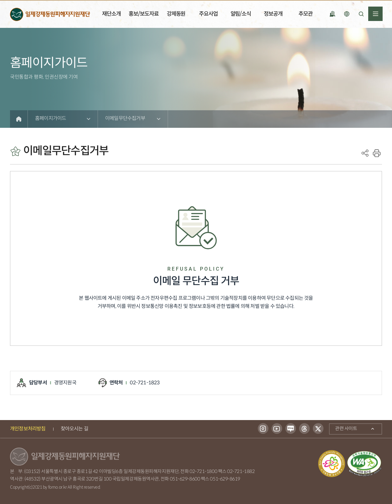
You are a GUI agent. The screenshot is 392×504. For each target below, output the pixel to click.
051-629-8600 (185, 479)
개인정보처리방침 (28, 429)
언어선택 (346, 14)
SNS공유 (365, 153)
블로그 (290, 428)
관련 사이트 (343, 428)
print (376, 153)
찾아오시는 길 (74, 429)
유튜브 (277, 428)
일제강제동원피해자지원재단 (50, 14)
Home (19, 119)
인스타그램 (263, 428)
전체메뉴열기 (375, 14)
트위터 (318, 428)
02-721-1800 (203, 472)
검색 (361, 14)
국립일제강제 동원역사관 (332, 14)
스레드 (304, 428)
